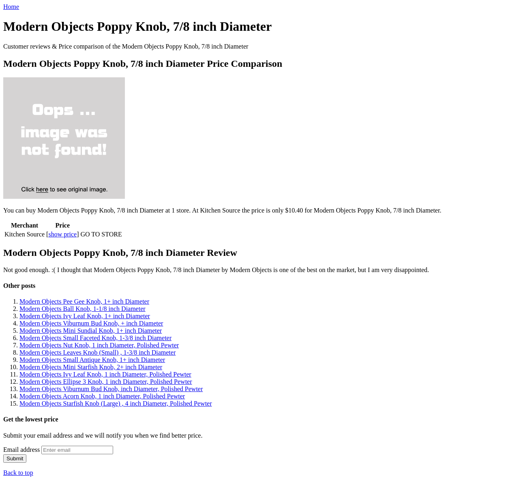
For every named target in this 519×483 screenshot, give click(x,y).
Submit (14, 458)
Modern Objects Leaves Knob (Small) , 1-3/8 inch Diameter (97, 352)
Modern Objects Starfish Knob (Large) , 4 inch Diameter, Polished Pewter (115, 403)
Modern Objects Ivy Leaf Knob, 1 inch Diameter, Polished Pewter (105, 374)
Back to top (18, 472)
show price (62, 234)
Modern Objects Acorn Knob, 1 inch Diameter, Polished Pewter (102, 396)
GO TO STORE (101, 234)
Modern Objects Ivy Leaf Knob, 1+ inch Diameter (84, 316)
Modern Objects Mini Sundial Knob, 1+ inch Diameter (90, 330)
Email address (21, 449)
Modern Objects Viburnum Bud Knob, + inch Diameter (91, 323)
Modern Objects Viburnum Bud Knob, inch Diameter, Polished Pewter (111, 388)
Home (11, 6)
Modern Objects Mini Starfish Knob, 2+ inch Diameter (90, 367)
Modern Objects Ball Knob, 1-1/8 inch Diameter (82, 308)
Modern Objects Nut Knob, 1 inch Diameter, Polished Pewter (99, 345)
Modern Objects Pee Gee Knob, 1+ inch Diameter (84, 301)
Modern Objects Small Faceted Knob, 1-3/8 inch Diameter (95, 337)
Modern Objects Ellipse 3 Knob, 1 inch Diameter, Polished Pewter (105, 381)
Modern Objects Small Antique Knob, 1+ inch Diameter (92, 359)
